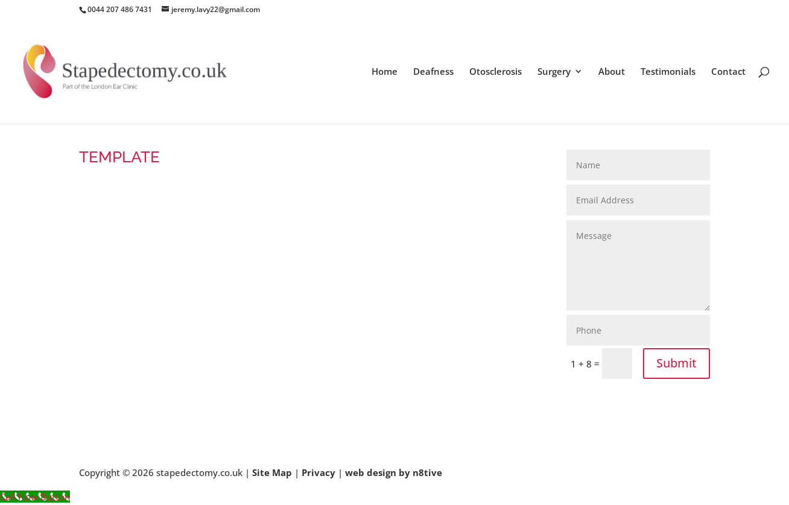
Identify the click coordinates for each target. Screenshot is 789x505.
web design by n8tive (393, 472)
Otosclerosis (495, 72)
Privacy (318, 472)
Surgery (554, 72)
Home (385, 72)
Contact (728, 72)
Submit (676, 363)
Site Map (272, 472)
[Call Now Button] (35, 497)
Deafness (433, 72)
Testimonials (668, 72)
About (611, 72)
